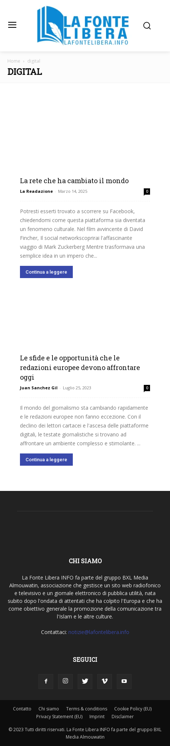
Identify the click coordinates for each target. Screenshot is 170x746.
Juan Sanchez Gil (39, 387)
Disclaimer (123, 716)
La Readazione (36, 191)
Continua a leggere (46, 272)
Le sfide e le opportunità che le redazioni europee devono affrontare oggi (80, 367)
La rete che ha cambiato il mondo (74, 180)
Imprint (97, 716)
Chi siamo (48, 709)
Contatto (22, 709)
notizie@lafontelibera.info (98, 632)
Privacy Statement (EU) (59, 716)
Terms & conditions (86, 709)
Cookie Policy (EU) (133, 709)
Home (13, 61)
